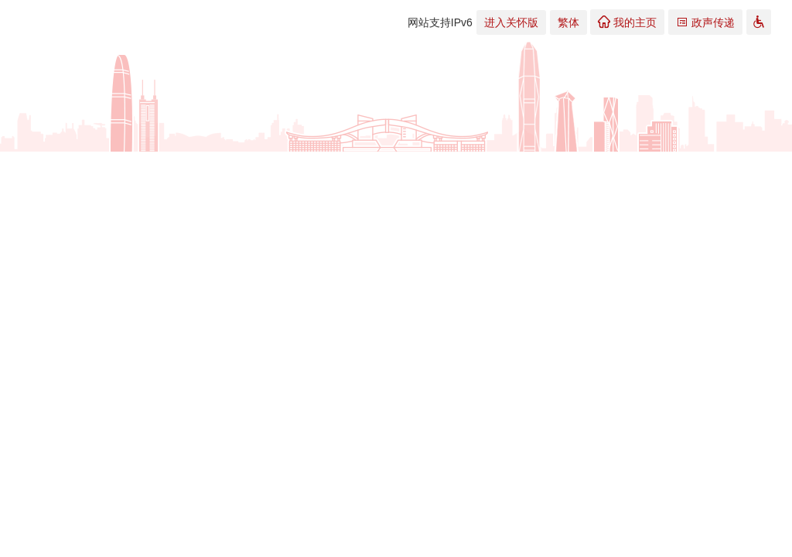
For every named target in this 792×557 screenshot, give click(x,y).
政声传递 (705, 22)
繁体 (568, 22)
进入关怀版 (511, 22)
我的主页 (627, 22)
